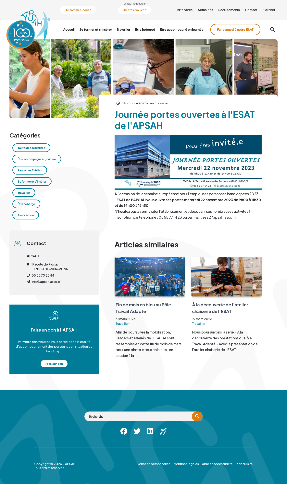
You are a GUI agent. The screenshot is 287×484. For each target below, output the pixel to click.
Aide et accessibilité (217, 464)
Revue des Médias (30, 170)
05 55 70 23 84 (42, 275)
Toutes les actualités (31, 148)
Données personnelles (153, 464)
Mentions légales (186, 464)
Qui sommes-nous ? (78, 10)
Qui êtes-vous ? (133, 10)
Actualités (205, 10)
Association (26, 215)
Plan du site (244, 464)
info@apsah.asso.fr (45, 282)
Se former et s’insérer (32, 181)
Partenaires (184, 10)
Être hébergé (145, 29)
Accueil (69, 29)
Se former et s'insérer (95, 29)
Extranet (269, 10)
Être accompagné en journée (182, 29)
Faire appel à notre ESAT (235, 29)
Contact (251, 10)
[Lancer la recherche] (197, 416)
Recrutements (229, 10)
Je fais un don (54, 363)
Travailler (123, 29)
